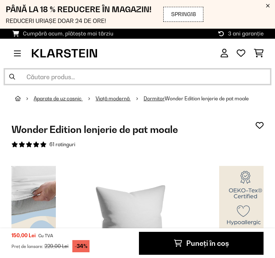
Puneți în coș (201, 243)
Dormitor (154, 98)
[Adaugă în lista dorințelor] (260, 125)
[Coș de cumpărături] (259, 53)
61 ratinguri (62, 144)
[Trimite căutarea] (12, 76)
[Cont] (224, 53)
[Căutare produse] (137, 76)
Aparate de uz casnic (58, 98)
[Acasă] (24, 98)
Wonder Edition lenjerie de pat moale (207, 98)
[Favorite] (241, 53)
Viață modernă (113, 98)
